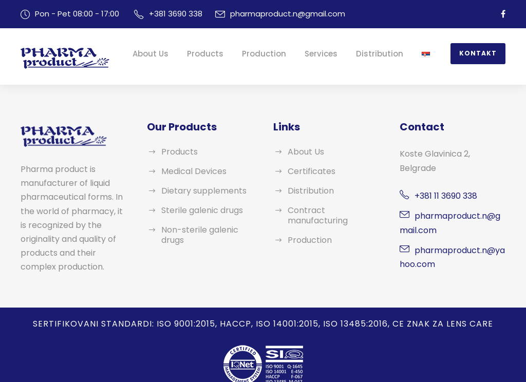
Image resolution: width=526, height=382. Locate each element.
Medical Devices (191, 171)
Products (232, 53)
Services (336, 53)
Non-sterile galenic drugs (206, 229)
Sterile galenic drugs (198, 210)
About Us (182, 53)
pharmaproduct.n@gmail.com (274, 13)
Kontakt (480, 53)
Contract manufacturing (330, 210)
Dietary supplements (198, 190)
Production (284, 53)
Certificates (308, 171)
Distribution (388, 53)
